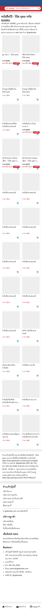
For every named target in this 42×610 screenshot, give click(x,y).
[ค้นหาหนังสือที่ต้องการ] (39, 8)
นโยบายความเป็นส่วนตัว (13, 498)
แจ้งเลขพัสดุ (8, 521)
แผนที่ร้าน (9, 562)
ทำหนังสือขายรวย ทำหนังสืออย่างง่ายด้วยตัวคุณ (31, 437)
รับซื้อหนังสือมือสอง (11, 528)
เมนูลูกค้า (35, 606)
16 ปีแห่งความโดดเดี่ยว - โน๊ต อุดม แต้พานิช (10, 161)
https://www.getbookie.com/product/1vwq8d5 (20, 461)
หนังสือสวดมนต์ (9, 193)
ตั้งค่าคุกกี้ (7, 506)
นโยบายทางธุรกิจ (10, 495)
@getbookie (17, 575)
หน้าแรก (7, 606)
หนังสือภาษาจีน (28, 365)
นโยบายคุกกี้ (8, 502)
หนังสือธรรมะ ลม (29, 400)
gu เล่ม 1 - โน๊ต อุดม (10, 55)
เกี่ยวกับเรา (7, 491)
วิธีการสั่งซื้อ (8, 525)
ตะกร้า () (21, 606)
